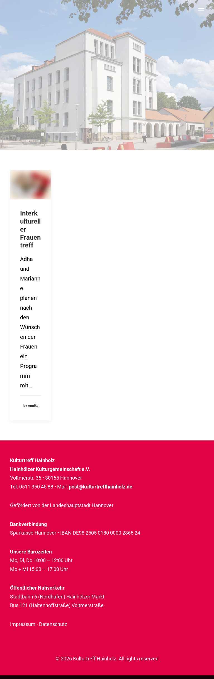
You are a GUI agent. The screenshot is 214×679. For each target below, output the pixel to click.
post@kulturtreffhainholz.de (100, 487)
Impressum (22, 624)
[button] (201, 8)
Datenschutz (53, 624)
